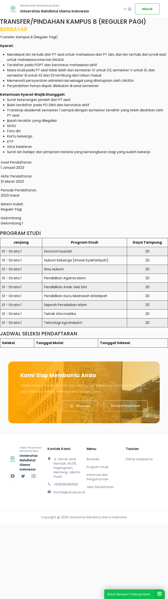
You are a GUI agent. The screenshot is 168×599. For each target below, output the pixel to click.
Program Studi (97, 467)
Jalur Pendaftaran (100, 487)
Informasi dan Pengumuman (98, 477)
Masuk (147, 9)
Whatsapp (80, 406)
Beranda (93, 459)
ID (128, 9)
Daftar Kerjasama (139, 459)
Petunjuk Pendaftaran (125, 406)
